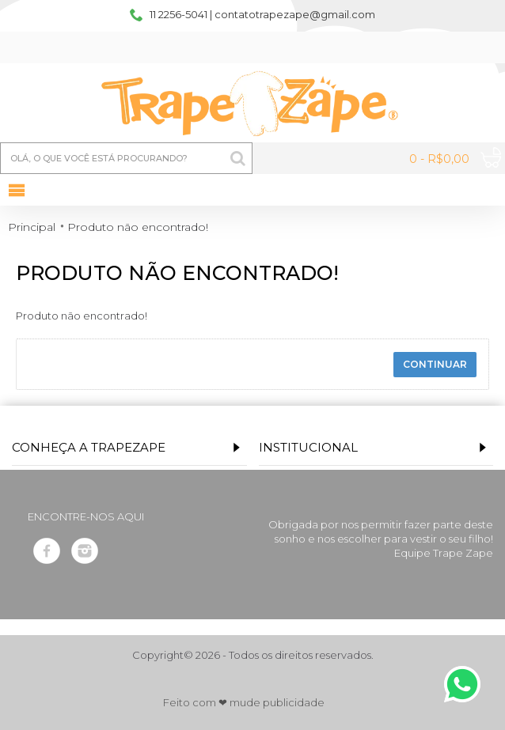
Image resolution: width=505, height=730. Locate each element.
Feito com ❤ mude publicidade (244, 702)
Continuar (435, 364)
